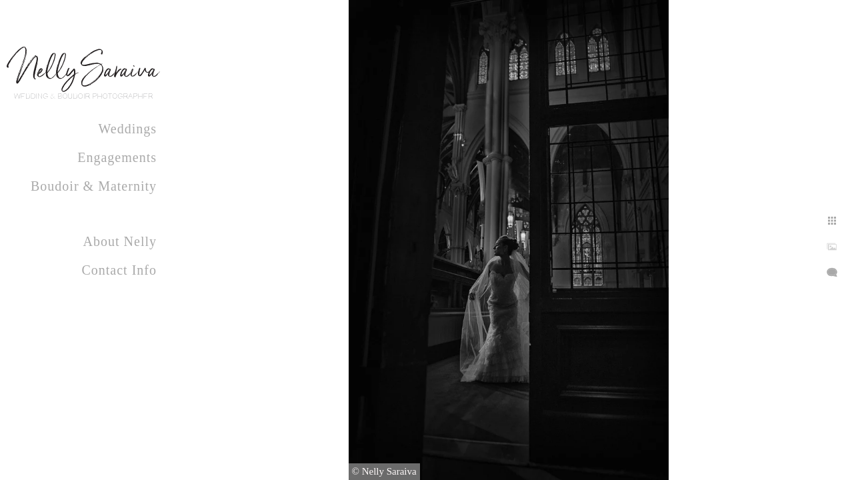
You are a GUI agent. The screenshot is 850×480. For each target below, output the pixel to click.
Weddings (128, 128)
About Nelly (120, 241)
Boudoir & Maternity (94, 186)
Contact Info (119, 270)
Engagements (117, 157)
